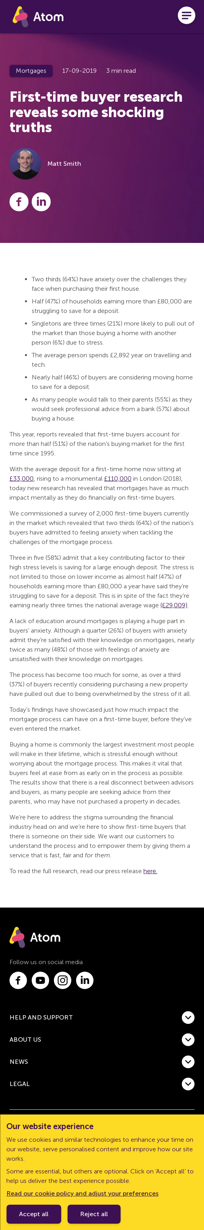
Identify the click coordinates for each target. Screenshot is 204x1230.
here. (150, 871)
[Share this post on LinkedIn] (41, 201)
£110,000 (118, 478)
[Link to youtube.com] (40, 980)
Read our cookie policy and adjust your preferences (82, 1193)
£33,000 (22, 478)
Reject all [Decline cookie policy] (94, 1214)
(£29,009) (173, 605)
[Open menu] (186, 16)
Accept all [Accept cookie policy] (33, 1214)
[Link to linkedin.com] (84, 980)
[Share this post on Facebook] (19, 201)
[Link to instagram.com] (62, 980)
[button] (102, 1017)
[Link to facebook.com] (18, 980)
